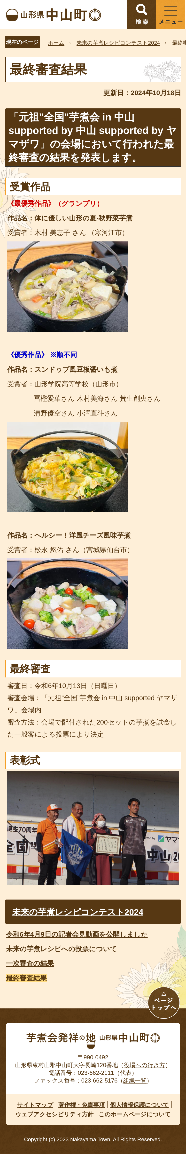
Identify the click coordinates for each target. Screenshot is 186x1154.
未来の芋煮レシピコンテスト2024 (118, 43)
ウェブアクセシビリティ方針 (54, 1114)
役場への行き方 (144, 1065)
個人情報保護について (139, 1105)
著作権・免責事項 (81, 1105)
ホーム (56, 43)
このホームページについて (135, 1114)
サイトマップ (35, 1105)
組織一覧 (135, 1080)
